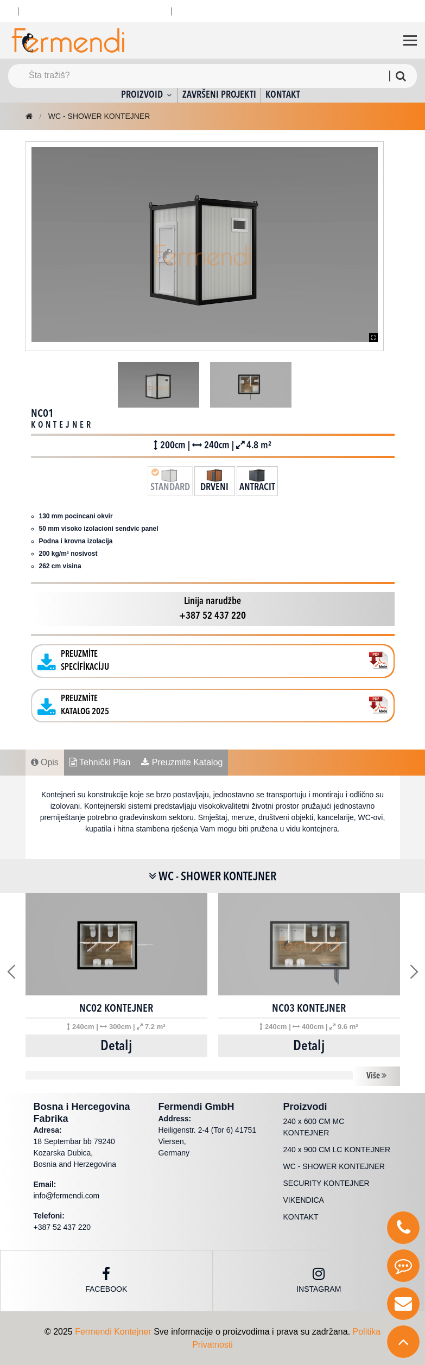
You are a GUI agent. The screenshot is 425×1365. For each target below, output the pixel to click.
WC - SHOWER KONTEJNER (99, 116)
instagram (318, 1280)
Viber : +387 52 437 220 (116, 11)
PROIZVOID (147, 95)
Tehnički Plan (99, 762)
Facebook (106, 1280)
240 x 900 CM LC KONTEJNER (337, 1149)
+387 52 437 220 (215, 11)
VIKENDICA (303, 1200)
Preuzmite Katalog (182, 762)
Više (376, 1076)
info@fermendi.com (67, 1195)
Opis (45, 762)
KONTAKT (282, 95)
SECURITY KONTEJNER (326, 1183)
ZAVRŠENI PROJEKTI (219, 95)
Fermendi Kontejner (113, 1331)
